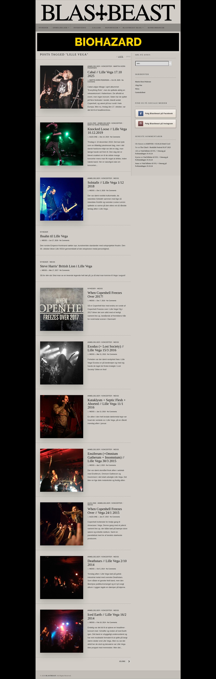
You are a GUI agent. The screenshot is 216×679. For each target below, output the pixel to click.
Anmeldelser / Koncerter (100, 66)
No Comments (115, 137)
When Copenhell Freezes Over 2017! (105, 294)
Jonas (137, 163)
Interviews (80, 28)
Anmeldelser (60, 28)
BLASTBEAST (51, 675)
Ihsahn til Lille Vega (54, 236)
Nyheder (43, 28)
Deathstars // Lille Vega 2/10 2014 (107, 563)
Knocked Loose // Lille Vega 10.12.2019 (107, 131)
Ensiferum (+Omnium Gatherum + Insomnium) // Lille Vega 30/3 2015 (106, 457)
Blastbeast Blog (132, 28)
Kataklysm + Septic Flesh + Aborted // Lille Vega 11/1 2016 (107, 403)
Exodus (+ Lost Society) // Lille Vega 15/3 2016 (106, 348)
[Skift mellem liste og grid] (124, 56)
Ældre (122, 661)
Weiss (116, 178)
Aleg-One (92, 123)
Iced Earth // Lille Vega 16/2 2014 (107, 616)
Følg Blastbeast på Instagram (155, 123)
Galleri (96, 28)
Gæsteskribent (140, 92)
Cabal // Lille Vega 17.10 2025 (105, 74)
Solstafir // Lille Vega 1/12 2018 (106, 184)
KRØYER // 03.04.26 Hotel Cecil (158, 144)
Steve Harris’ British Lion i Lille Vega (66, 266)
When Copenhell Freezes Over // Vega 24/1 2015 (105, 511)
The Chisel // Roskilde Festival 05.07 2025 (155, 147)
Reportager (111, 28)
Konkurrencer (156, 28)
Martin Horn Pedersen (99, 80)
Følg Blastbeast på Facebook (155, 113)
